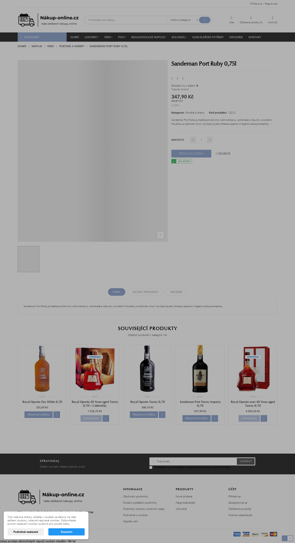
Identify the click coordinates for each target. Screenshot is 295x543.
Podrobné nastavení (25, 532)
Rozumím (66, 532)
